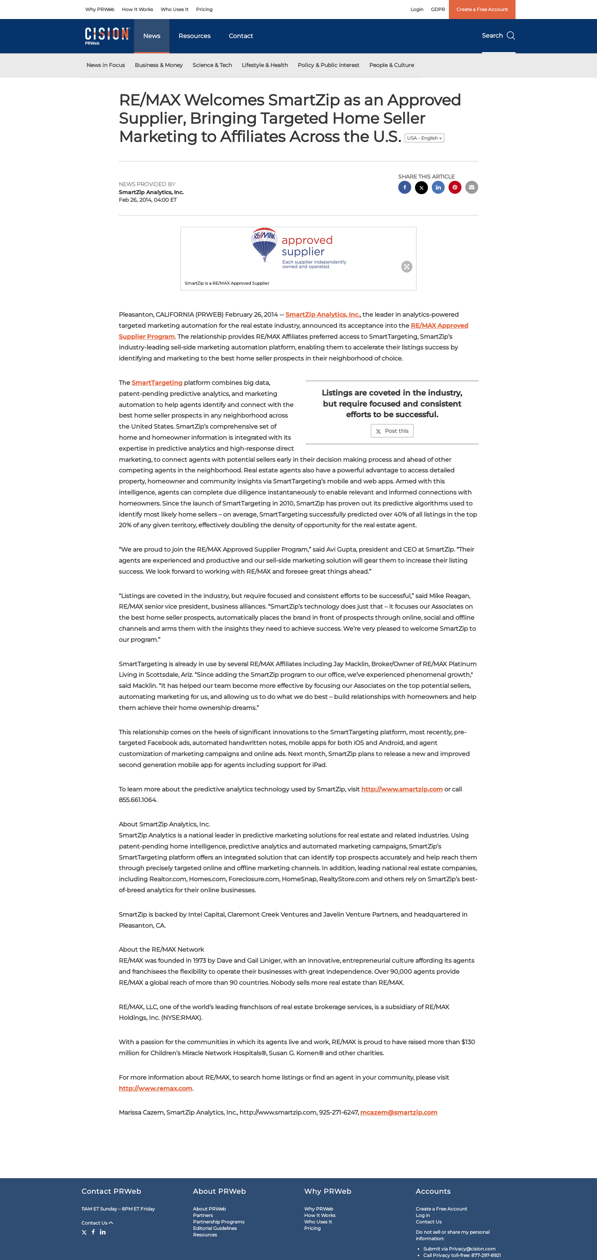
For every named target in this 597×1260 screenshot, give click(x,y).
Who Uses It (174, 9)
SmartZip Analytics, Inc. (323, 314)
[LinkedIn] (103, 1232)
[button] (298, 248)
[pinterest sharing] (455, 188)
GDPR (438, 9)
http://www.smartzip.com (402, 789)
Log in (423, 1215)
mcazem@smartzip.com (398, 1112)
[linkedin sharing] (438, 188)
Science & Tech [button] (212, 65)
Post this (392, 430)
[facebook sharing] (404, 188)
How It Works (137, 9)
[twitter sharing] (421, 188)
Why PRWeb (99, 9)
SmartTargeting (157, 382)
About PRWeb (209, 1209)
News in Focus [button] (105, 65)
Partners (203, 1215)
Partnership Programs (218, 1222)
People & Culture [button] (391, 65)
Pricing (204, 9)
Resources (195, 36)
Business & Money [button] (159, 65)
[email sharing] (471, 188)
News (151, 36)
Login (416, 9)
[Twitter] (85, 1232)
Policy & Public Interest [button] (328, 65)
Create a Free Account (482, 9)
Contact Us (97, 1223)
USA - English (424, 138)
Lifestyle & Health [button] (265, 65)
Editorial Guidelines (215, 1228)
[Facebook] (93, 1232)
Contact (241, 36)
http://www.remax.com (155, 1088)
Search (499, 35)
